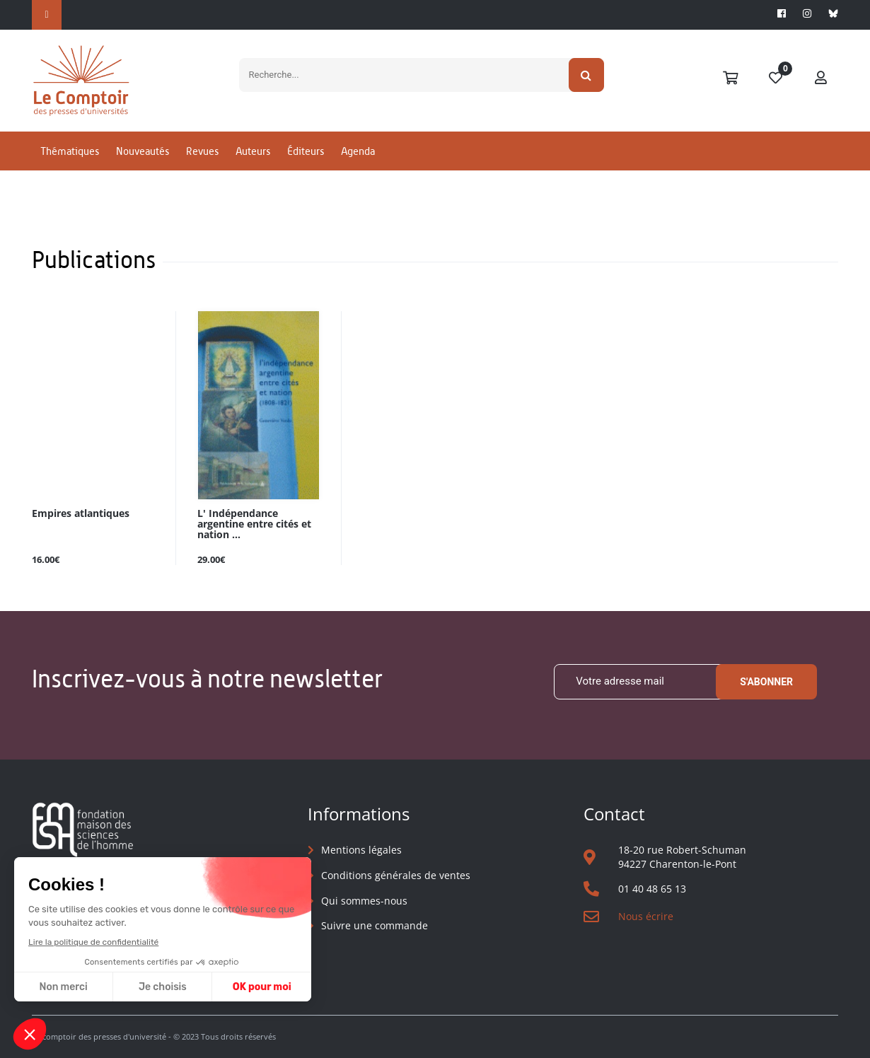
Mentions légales (361, 849)
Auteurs (253, 151)
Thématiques (69, 151)
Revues (202, 151)
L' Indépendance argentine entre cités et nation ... (254, 524)
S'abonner (766, 681)
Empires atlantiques (80, 514)
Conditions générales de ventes (395, 875)
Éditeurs (305, 151)
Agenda (358, 151)
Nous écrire (645, 916)
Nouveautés (142, 151)
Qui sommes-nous (364, 900)
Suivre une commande (374, 925)
